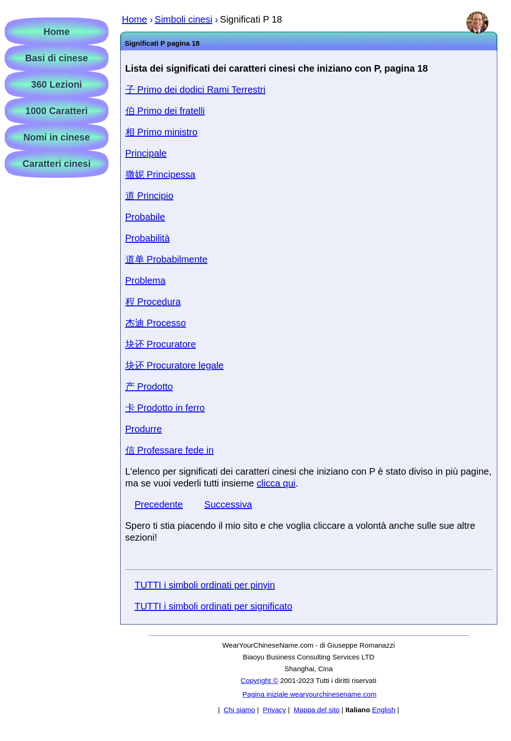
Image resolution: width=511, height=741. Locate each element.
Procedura (153, 301)
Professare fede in (169, 450)
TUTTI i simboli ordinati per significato (214, 606)
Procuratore (160, 344)
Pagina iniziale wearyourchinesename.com (309, 694)
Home (56, 31)
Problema (145, 280)
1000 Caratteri (56, 111)
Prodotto (149, 386)
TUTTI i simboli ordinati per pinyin (205, 585)
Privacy (274, 710)
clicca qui (276, 483)
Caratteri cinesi (57, 163)
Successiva (228, 504)
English (383, 710)
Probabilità (147, 238)
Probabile (145, 217)
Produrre (143, 429)
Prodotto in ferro (165, 408)
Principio (149, 195)
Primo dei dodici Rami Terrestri (195, 89)
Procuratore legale (174, 365)
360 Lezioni (56, 84)
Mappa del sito (317, 710)
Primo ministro (161, 132)
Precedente (159, 504)
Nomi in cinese (56, 137)
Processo (155, 323)
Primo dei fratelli (165, 111)
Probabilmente (166, 259)
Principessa (160, 174)
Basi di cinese (56, 58)
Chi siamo (239, 710)
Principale (146, 153)
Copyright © (259, 680)
